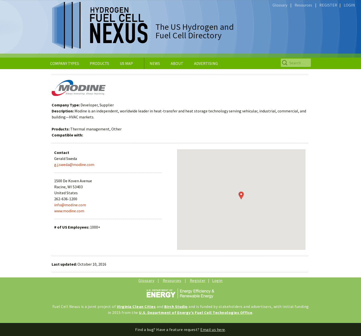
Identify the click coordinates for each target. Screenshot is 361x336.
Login (217, 280)
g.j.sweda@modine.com (74, 164)
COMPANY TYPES (64, 63)
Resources (303, 5)
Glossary (280, 5)
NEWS (155, 63)
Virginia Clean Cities (136, 306)
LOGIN (349, 5)
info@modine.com (70, 204)
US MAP (126, 63)
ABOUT (177, 63)
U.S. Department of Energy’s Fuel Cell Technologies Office (195, 312)
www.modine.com (69, 210)
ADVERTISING (206, 63)
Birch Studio (176, 306)
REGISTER (328, 5)
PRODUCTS (99, 63)
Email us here (212, 329)
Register (198, 280)
